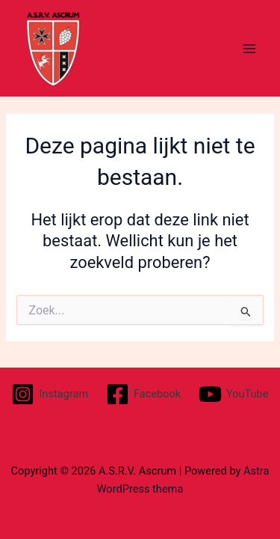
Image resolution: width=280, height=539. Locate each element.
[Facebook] (143, 394)
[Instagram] (50, 394)
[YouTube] (233, 394)
